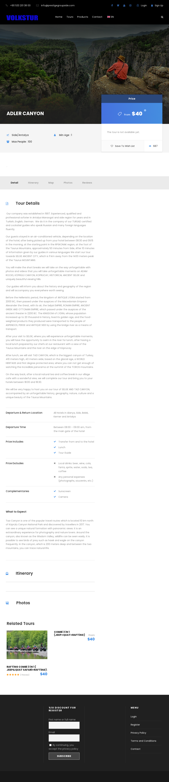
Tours (70, 17)
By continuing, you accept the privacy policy (63, 747)
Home (59, 17)
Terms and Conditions (143, 741)
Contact (97, 17)
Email (52, 732)
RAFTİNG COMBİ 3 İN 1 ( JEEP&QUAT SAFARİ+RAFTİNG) (27, 668)
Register (135, 724)
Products (82, 17)
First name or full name (62, 719)
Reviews (87, 182)
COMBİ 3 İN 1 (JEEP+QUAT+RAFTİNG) (69, 633)
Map (51, 182)
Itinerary (33, 182)
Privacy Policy (138, 732)
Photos (68, 182)
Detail (14, 182)
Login (134, 716)
